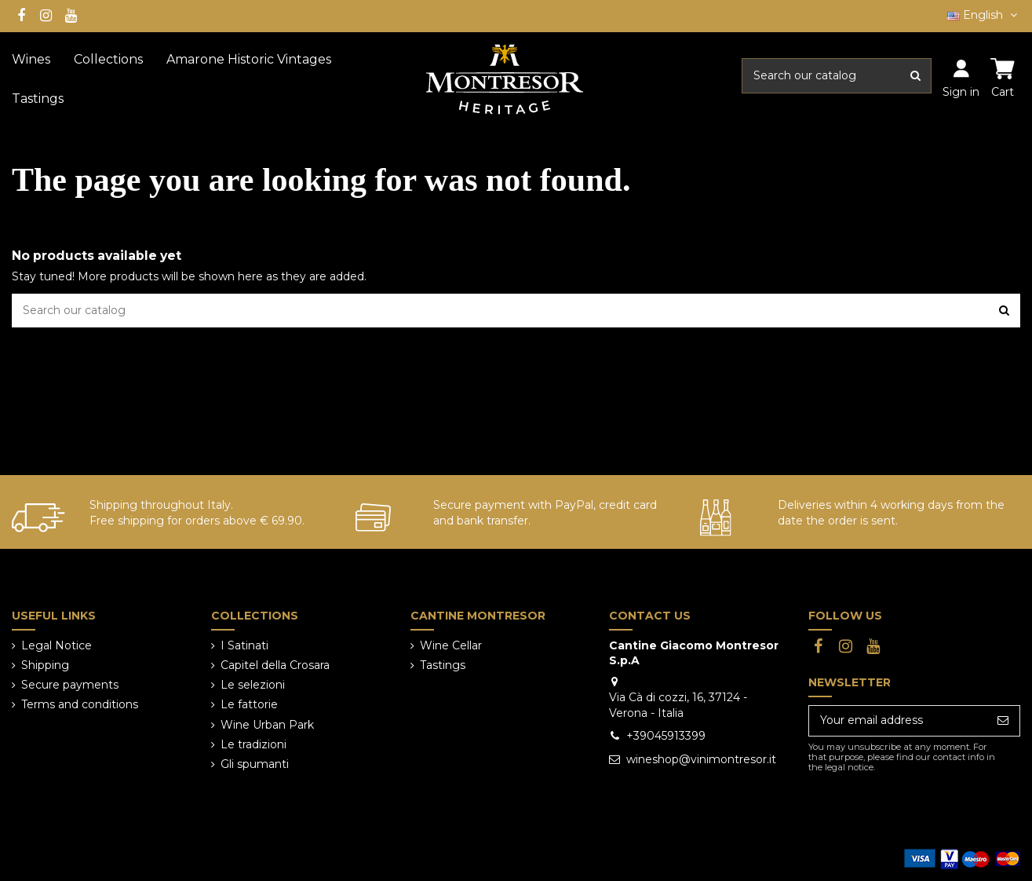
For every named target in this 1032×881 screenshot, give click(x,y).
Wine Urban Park (267, 725)
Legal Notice (56, 645)
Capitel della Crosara (275, 665)
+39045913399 (666, 736)
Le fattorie (249, 704)
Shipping (45, 665)
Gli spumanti (255, 764)
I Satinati (244, 645)
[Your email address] (897, 721)
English (983, 15)
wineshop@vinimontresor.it (701, 759)
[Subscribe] (1002, 721)
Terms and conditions (79, 704)
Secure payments (70, 685)
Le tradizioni (253, 744)
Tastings (442, 665)
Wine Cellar (451, 645)
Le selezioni (253, 685)
